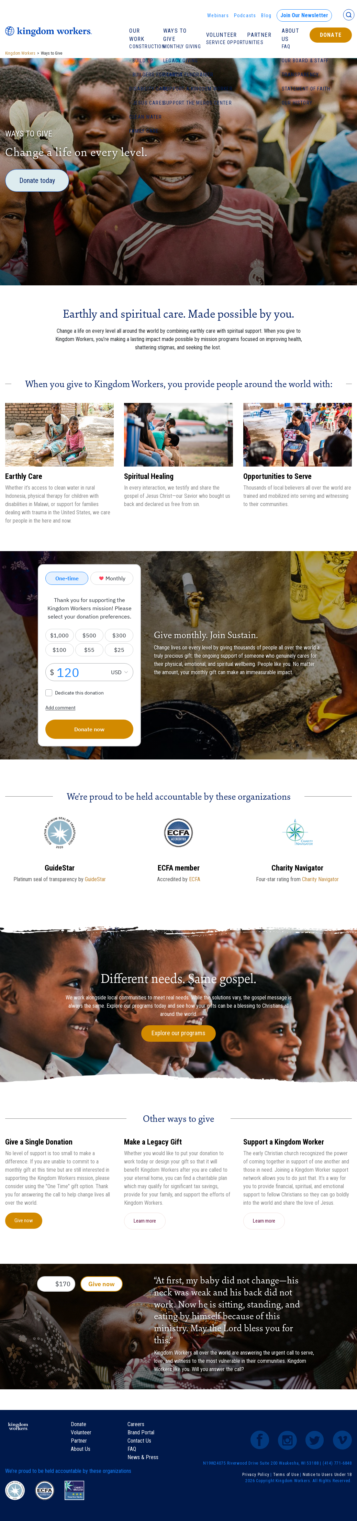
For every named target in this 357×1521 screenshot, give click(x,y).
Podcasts (245, 15)
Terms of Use (286, 1474)
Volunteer (221, 35)
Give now (23, 1220)
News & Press (142, 1457)
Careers (135, 1424)
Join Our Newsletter (304, 15)
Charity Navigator (320, 879)
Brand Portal (140, 1432)
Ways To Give (175, 35)
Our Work (136, 35)
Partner (259, 35)
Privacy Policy (255, 1474)
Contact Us (139, 1440)
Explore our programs (178, 1033)
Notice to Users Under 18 (327, 1474)
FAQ (131, 1449)
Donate (331, 35)
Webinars (218, 15)
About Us (290, 35)
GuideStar (95, 879)
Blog (266, 15)
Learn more (145, 1221)
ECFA (194, 879)
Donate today (37, 180)
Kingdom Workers (20, 53)
